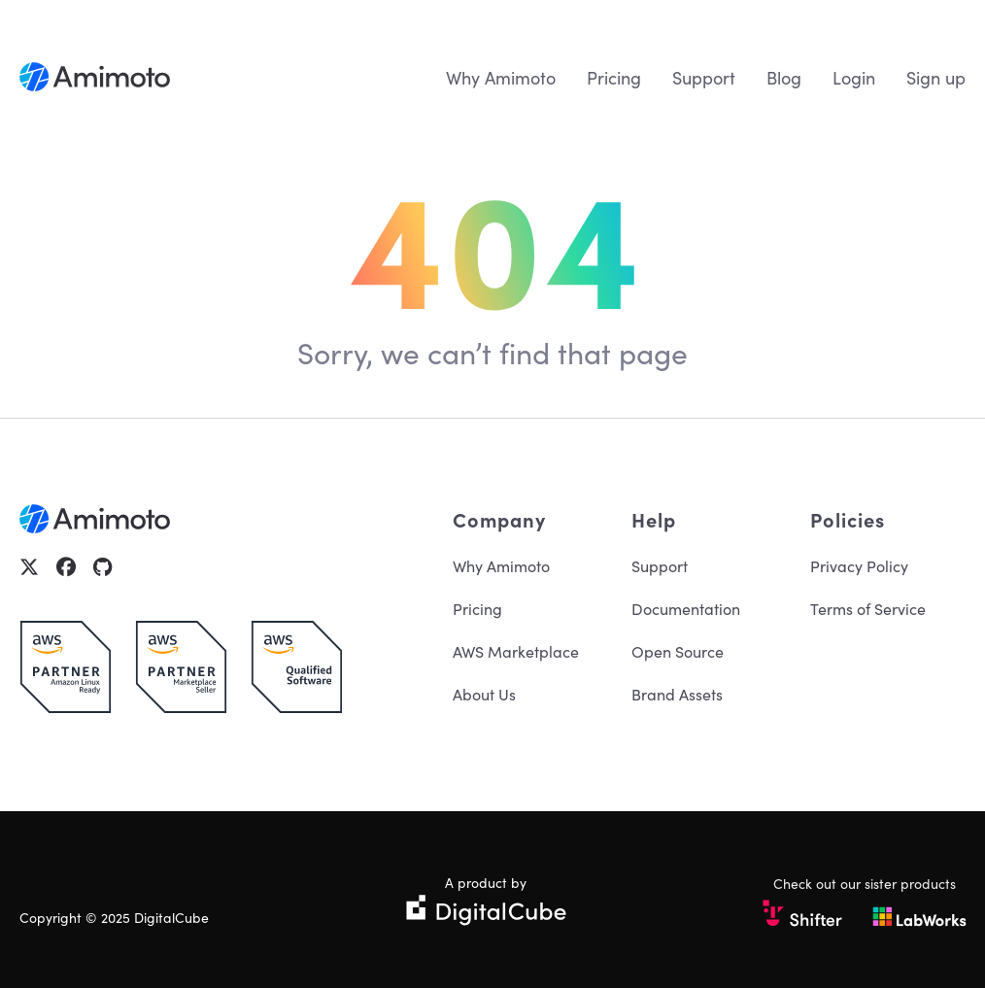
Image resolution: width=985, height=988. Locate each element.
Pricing (614, 77)
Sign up (936, 77)
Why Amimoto (501, 77)
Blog (783, 77)
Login (853, 77)
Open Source (677, 651)
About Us (484, 693)
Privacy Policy (859, 565)
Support (703, 77)
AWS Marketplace (516, 651)
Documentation (685, 608)
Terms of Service (868, 608)
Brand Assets (677, 693)
